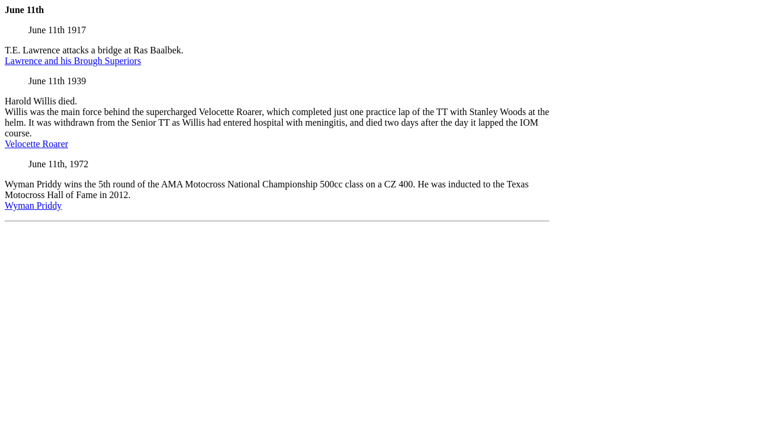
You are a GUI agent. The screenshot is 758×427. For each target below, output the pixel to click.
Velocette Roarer (36, 144)
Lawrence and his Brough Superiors (73, 61)
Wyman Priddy (33, 205)
